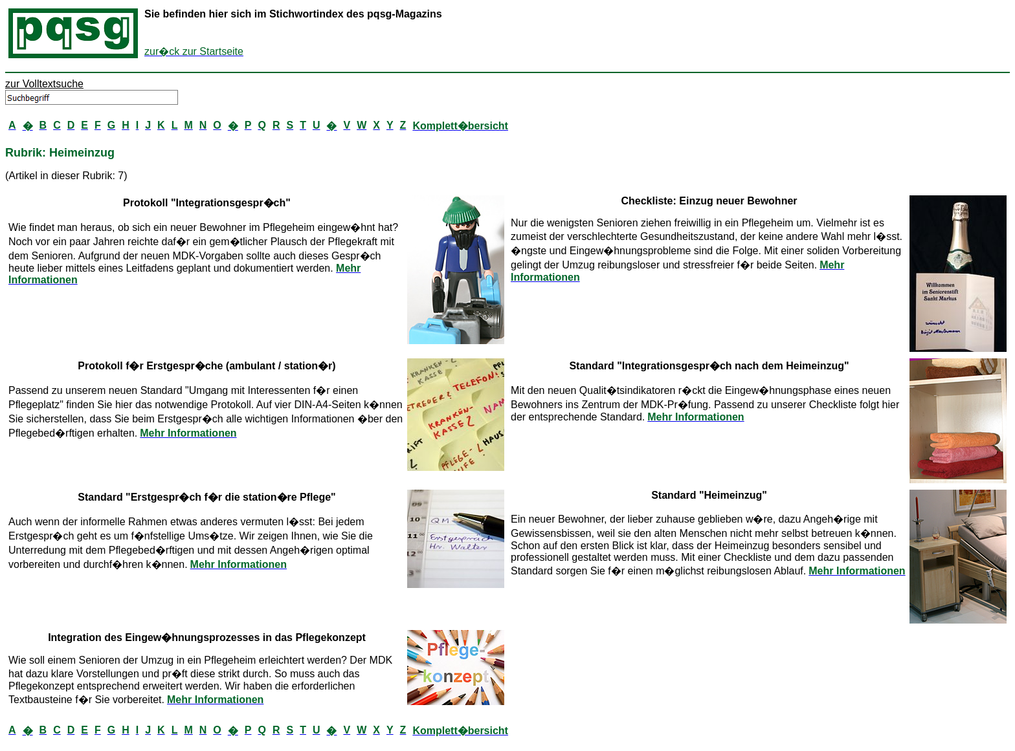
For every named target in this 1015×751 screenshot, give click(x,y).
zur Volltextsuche (44, 83)
